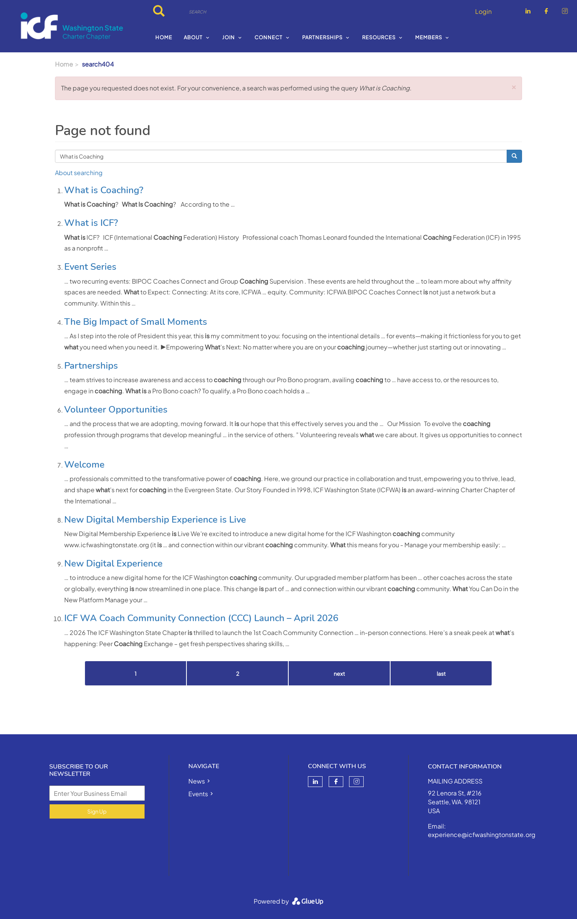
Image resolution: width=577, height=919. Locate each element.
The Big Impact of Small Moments (135, 322)
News (196, 781)
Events (198, 794)
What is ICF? (91, 223)
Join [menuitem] (228, 37)
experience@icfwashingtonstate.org (481, 834)
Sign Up (96, 811)
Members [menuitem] (428, 37)
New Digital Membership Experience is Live (155, 519)
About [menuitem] (193, 37)
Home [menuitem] (163, 37)
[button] (513, 86)
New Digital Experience (113, 563)
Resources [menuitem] (379, 37)
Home (64, 64)
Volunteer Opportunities (116, 409)
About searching (79, 173)
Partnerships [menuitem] (322, 37)
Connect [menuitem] (268, 37)
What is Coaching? (103, 190)
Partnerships (91, 365)
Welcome (84, 464)
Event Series (90, 267)
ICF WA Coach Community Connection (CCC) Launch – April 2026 (201, 618)
